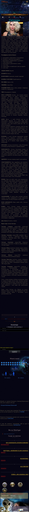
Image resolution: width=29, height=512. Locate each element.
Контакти (13, 495)
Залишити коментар (14, 352)
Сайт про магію (15, 506)
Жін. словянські (21, 377)
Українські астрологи (18, 493)
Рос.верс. (22, 17)
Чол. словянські (7, 377)
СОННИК (22, 411)
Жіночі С (21, 12)
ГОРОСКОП (10, 418)
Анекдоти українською (7, 497)
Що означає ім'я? (8, 12)
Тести (9, 493)
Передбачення (4, 495)
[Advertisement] (14, 305)
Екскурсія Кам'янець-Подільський (9, 405)
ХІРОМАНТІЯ (17, 425)
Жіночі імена (15, 12)
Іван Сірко (17, 17)
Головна (2, 12)
